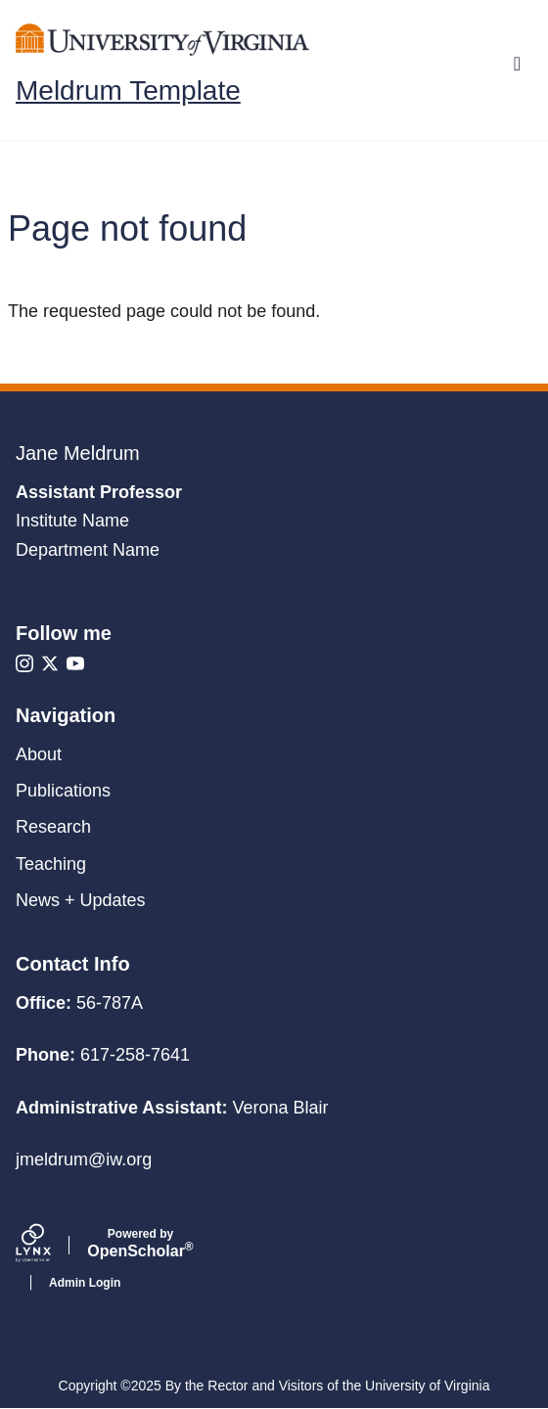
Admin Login (84, 1283)
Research (53, 827)
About (39, 754)
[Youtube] (75, 663)
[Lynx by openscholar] (50, 1245)
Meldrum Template (128, 91)
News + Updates (81, 900)
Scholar (140, 1243)
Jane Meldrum (78, 453)
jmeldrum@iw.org (84, 1159)
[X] (50, 663)
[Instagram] (24, 663)
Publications (63, 790)
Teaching (51, 864)
